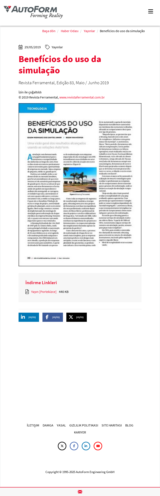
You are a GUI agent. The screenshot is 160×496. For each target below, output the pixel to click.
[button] (29, 317)
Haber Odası (70, 31)
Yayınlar (89, 31)
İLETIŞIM (33, 425)
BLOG (129, 425)
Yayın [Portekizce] (44, 291)
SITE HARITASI (112, 425)
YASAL (61, 425)
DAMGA (48, 425)
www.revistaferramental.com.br (82, 97)
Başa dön (48, 31)
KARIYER (80, 432)
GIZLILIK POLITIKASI (83, 425)
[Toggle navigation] (151, 11)
